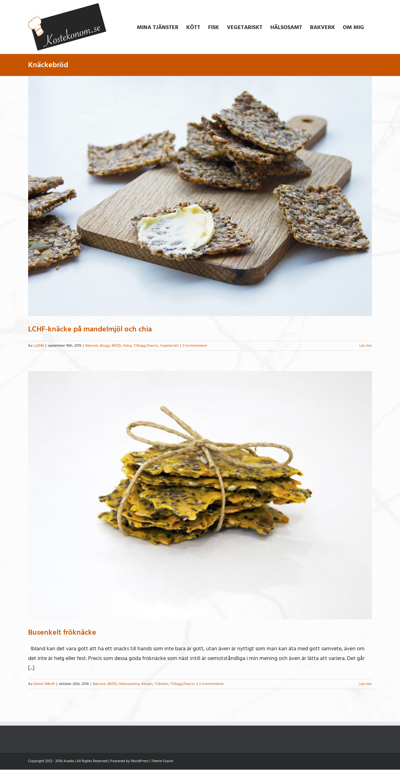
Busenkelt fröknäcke (62, 632)
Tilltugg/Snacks (145, 346)
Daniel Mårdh (44, 684)
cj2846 (38, 346)
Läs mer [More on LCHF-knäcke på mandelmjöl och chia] (365, 346)
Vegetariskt (169, 346)
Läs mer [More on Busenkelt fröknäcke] (365, 684)
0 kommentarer (194, 346)
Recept (146, 684)
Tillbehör (161, 684)
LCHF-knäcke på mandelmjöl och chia (90, 329)
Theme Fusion (162, 761)
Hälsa (127, 346)
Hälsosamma (129, 684)
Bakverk (91, 346)
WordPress (139, 761)
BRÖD (116, 346)
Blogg (105, 346)
